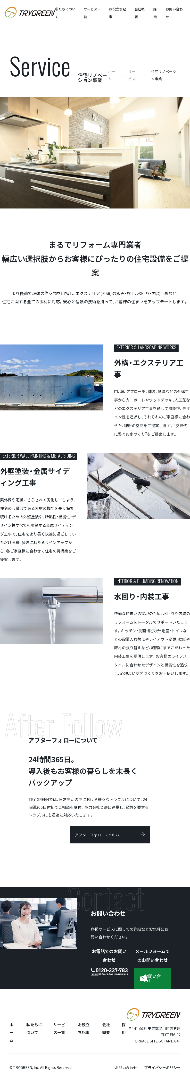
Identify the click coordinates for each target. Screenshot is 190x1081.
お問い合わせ (126, 1067)
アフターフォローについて (97, 835)
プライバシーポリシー (162, 1067)
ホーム (111, 75)
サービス (131, 75)
